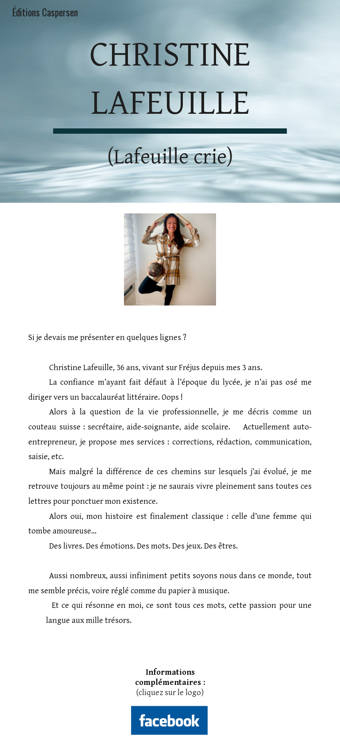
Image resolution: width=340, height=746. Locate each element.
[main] (170, 101)
